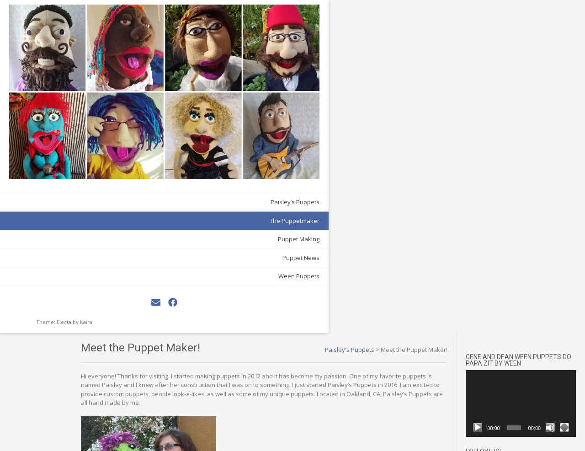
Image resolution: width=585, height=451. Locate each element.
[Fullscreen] (566, 81)
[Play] (491, 81)
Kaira (86, 209)
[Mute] (555, 81)
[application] (528, 64)
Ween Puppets (98, 163)
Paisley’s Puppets (94, 89)
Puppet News (100, 145)
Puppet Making (98, 126)
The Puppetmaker (94, 108)
